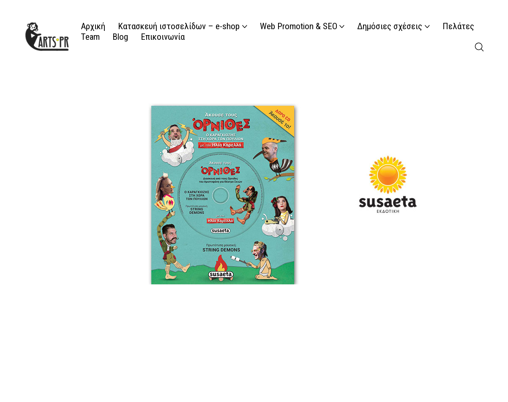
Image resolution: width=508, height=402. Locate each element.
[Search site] (479, 47)
